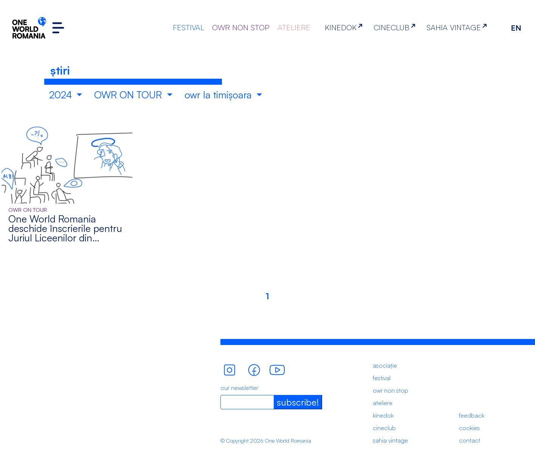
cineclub (384, 428)
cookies (469, 428)
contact (469, 440)
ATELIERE (294, 27)
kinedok (383, 415)
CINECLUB (396, 27)
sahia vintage (390, 440)
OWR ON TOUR (129, 95)
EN (516, 28)
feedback (471, 415)
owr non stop (390, 390)
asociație (385, 365)
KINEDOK (345, 27)
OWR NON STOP (241, 27)
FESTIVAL (188, 27)
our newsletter (239, 388)
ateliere (382, 403)
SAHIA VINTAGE (458, 27)
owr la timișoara (219, 95)
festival (382, 378)
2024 (61, 95)
